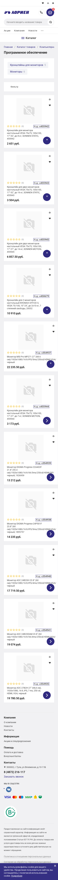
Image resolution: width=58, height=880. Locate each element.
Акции (7, 30)
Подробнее (16, 876)
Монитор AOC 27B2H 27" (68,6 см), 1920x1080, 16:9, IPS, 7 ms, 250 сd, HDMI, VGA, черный (24, 691)
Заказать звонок (14, 776)
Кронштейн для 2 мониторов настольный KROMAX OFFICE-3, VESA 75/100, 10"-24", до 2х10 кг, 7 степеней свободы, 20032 (24, 304)
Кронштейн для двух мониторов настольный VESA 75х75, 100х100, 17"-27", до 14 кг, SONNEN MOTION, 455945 (24, 247)
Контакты (9, 730)
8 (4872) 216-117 (41, 12)
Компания (19, 30)
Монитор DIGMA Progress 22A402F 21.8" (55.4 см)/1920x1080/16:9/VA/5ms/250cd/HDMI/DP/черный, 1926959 (30, 471)
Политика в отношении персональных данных (27, 856)
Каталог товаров (26, 47)
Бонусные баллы (12, 756)
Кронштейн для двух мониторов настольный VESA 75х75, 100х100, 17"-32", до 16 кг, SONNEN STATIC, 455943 (24, 191)
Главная (8, 47)
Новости (32, 30)
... (42, 30)
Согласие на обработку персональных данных (27, 862)
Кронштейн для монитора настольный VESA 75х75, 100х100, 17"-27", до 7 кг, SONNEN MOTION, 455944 (24, 414)
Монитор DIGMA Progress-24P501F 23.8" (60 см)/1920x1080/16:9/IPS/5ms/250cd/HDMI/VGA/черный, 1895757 (31, 527)
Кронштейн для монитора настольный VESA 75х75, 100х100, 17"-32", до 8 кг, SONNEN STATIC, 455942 (24, 134)
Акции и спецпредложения (17, 741)
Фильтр (14, 86)
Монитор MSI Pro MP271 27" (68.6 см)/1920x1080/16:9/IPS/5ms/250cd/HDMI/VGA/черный (31, 359)
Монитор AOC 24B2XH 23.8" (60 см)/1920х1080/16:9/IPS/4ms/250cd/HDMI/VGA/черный (31, 583)
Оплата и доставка (13, 752)
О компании (10, 722)
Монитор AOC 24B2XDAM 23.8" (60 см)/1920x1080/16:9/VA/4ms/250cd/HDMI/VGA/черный (31, 637)
